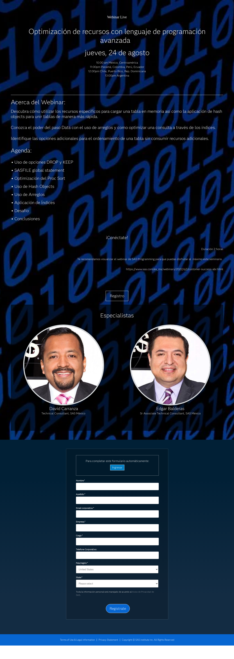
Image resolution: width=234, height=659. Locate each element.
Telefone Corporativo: (86, 549)
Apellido (80, 494)
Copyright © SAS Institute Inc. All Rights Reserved (148, 639)
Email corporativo (85, 508)
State (79, 577)
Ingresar (117, 467)
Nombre (80, 480)
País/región (82, 563)
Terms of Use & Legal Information (77, 639)
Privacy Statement (108, 639)
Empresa (80, 521)
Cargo (79, 535)
